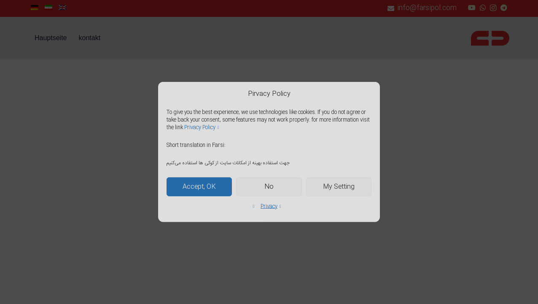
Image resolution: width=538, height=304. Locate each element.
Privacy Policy (199, 127)
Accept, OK (199, 187)
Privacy (269, 206)
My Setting (339, 187)
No (269, 187)
